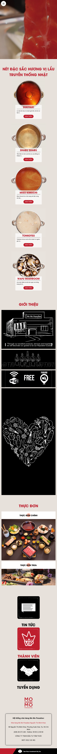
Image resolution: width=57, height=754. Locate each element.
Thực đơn (28, 505)
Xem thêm (28, 116)
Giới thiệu (28, 304)
